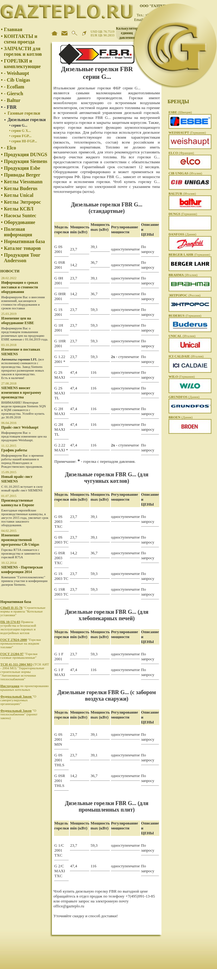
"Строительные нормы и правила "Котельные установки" (22, 611)
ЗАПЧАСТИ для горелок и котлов (23, 51)
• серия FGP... (20, 136)
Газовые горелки (24, 113)
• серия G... (18, 125)
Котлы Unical (18, 195)
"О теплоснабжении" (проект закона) (18, 714)
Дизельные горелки (27, 119)
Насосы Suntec (20, 215)
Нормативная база (24, 241)
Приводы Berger (22, 174)
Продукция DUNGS (25, 154)
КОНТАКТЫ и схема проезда (20, 39)
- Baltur (12, 100)
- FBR (10, 107)
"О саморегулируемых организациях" (18, 700)
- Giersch (13, 93)
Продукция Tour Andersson (22, 257)
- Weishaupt (16, 73)
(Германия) (187, 132)
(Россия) (184, 295)
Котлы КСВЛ (18, 208)
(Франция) (181, 153)
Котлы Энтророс (22, 202)
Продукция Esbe (22, 168)
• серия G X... (20, 130)
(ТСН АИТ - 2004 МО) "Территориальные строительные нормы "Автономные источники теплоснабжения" (24, 671)
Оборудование (19, 222)
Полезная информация (18, 231)
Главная (13, 29)
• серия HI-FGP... (23, 141)
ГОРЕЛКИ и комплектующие (22, 63)
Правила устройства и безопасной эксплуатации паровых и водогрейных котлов (18, 627)
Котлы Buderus (20, 188)
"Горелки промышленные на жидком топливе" (20, 643)
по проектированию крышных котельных (24, 687)
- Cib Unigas (17, 80)
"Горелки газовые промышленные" (18, 655)
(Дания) (182, 234)
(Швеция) (180, 112)
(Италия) (185, 173)
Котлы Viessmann (23, 181)
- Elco (10, 147)
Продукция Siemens (25, 161)
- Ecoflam (14, 86)
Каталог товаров (22, 248)
